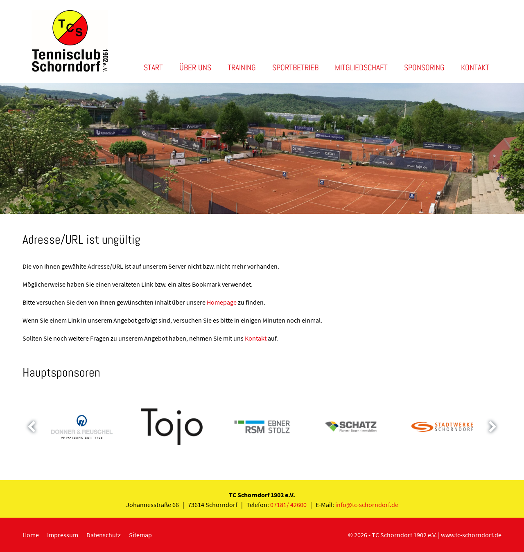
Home (31, 535)
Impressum (62, 535)
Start (153, 67)
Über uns (195, 67)
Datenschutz (103, 535)
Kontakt (475, 67)
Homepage (222, 302)
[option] (262, 148)
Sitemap (140, 535)
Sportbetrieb (295, 67)
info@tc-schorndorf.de (366, 504)
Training (242, 67)
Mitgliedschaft (361, 67)
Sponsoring (424, 67)
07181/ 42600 (288, 504)
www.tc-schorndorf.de (471, 535)
